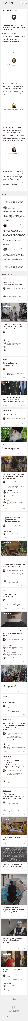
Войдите (8, 202)
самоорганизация (13, 49)
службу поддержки (16, 1016)
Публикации (6, 382)
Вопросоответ (14, 10)
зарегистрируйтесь (17, 202)
